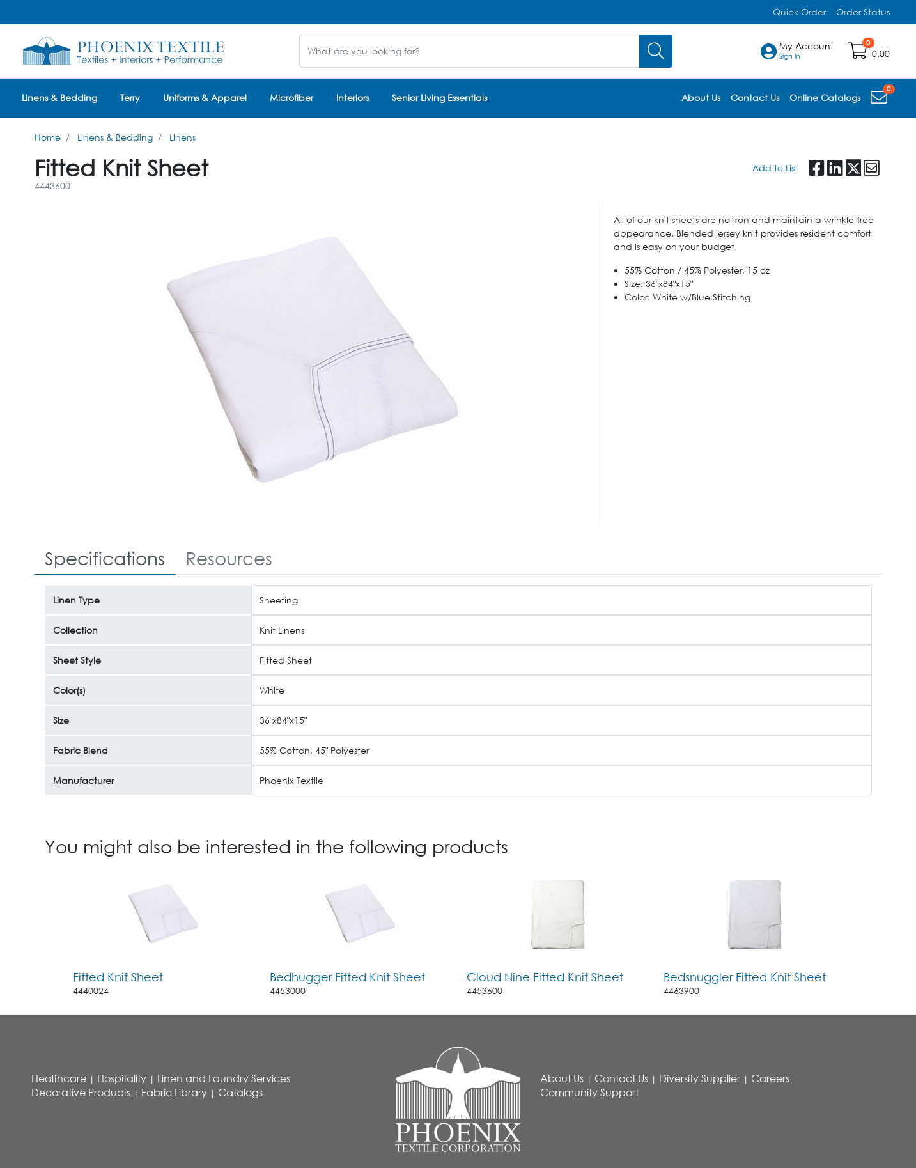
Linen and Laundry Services (223, 1078)
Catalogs (240, 1092)
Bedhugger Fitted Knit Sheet (347, 976)
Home (48, 136)
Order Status (863, 11)
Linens (182, 136)
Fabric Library (174, 1092)
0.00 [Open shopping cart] (881, 53)
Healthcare (58, 1078)
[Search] (655, 51)
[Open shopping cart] (858, 53)
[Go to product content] (164, 913)
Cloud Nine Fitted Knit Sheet (545, 976)
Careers (770, 1078)
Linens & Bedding (59, 97)
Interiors (352, 97)
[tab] (105, 558)
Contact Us (621, 1078)
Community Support (589, 1092)
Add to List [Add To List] (775, 167)
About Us (562, 1078)
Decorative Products (80, 1092)
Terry (130, 97)
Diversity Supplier (699, 1078)
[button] (806, 51)
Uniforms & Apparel (205, 97)
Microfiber (291, 97)
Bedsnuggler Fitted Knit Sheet (745, 976)
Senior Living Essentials (439, 97)
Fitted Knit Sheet (118, 976)
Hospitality (121, 1078)
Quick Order (799, 11)
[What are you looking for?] (469, 51)
